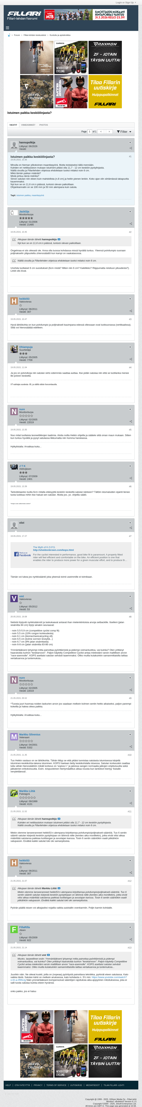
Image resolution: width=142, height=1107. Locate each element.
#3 (130, 319)
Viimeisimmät (28, 125)
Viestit (13, 125)
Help (8, 1085)
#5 (130, 429)
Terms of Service (56, 1085)
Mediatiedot (93, 1085)
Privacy (38, 1085)
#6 (130, 486)
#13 (129, 947)
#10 (129, 755)
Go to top (13, 1094)
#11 (129, 811)
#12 (129, 881)
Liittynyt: (23, 146)
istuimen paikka (23, 195)
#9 (130, 698)
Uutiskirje (76, 1085)
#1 (130, 156)
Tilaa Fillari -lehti (114, 1085)
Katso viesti (59, 239)
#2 (130, 232)
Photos (43, 125)
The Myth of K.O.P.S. (44, 547)
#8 (130, 616)
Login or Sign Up (126, 2)
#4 (130, 367)
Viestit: (22, 149)
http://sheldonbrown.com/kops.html (53, 550)
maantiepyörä (38, 195)
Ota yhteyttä (22, 1085)
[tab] (13, 124)
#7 (130, 536)
